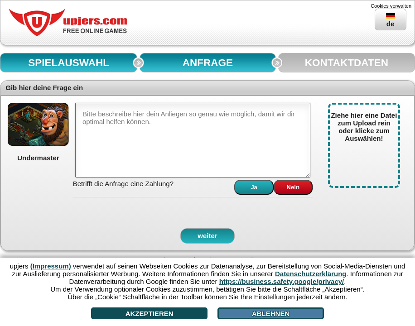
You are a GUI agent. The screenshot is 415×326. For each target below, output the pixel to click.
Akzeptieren (149, 313)
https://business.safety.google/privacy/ (281, 281)
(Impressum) (50, 266)
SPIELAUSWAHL (68, 62)
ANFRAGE (208, 62)
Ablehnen (271, 313)
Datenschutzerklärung (311, 274)
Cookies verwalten (391, 6)
